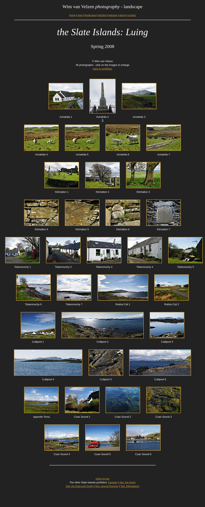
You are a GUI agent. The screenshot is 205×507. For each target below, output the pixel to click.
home (72, 15)
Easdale (112, 482)
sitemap (112, 15)
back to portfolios (102, 68)
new (80, 15)
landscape (90, 15)
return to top (102, 478)
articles (102, 15)
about (122, 15)
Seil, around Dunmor (106, 486)
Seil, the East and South (79, 486)
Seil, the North (127, 482)
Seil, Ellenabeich (129, 486)
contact (132, 15)
